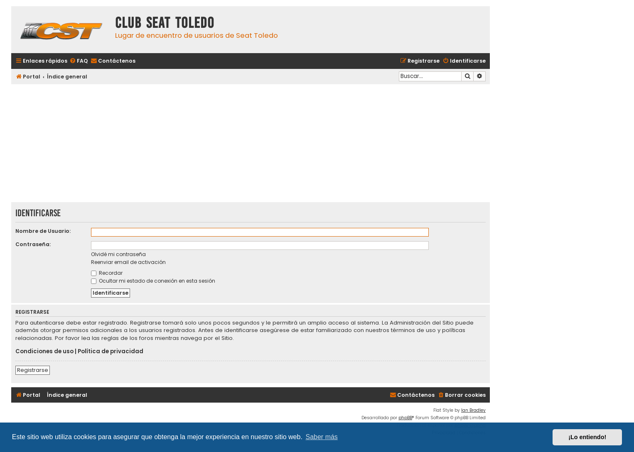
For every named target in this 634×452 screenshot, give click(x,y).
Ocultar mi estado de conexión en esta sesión (153, 280)
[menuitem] (78, 61)
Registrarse (32, 370)
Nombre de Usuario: (43, 231)
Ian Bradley (473, 410)
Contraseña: (33, 244)
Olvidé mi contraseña (118, 254)
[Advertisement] (250, 144)
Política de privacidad (110, 351)
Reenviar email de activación (128, 262)
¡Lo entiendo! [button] (587, 437)
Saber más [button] (322, 436)
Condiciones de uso (44, 351)
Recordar (107, 272)
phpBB (405, 418)
